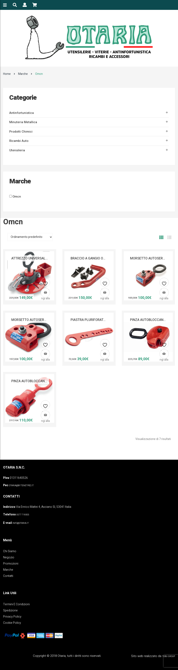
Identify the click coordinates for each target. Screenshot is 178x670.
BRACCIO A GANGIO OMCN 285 (94, 258)
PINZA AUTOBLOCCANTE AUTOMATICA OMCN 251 (49, 381)
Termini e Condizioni (16, 604)
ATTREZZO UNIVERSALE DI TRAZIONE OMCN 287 (47, 258)
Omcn (17, 196)
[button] (45, 292)
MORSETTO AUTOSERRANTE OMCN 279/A (42, 319)
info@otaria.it (21, 523)
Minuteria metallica (23, 122)
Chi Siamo (9, 551)
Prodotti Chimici (21, 131)
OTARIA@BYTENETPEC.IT (21, 485)
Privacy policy (12, 616)
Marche (23, 74)
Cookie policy (12, 623)
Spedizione (10, 610)
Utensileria (17, 150)
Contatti (8, 576)
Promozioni (10, 563)
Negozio (8, 557)
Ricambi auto (18, 141)
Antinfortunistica (21, 113)
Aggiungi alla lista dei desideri (45, 284)
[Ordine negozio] (29, 237)
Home (7, 74)
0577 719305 (22, 514)
